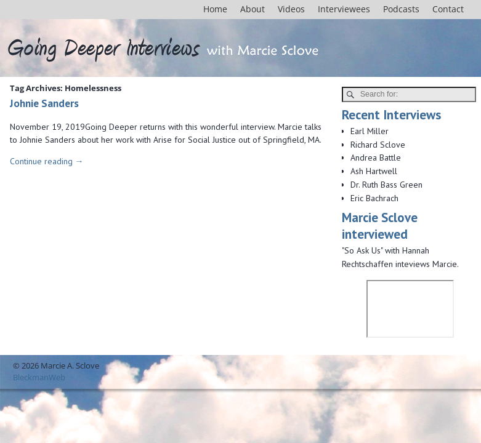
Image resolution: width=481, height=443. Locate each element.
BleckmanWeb (39, 377)
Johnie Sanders (44, 103)
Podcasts (401, 9)
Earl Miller (369, 131)
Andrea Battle (375, 157)
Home (215, 9)
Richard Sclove (377, 144)
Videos (291, 9)
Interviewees (344, 9)
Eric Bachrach (374, 198)
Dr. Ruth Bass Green (386, 184)
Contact (448, 9)
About (252, 9)
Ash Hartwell (373, 171)
